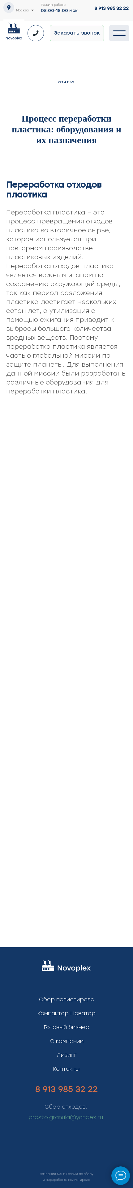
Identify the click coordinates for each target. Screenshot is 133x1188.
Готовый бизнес (66, 1027)
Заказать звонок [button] (77, 33)
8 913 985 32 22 (111, 8)
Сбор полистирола (66, 999)
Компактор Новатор (66, 1013)
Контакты (66, 1068)
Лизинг (67, 1055)
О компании (67, 1041)
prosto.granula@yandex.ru (65, 1117)
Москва (22, 10)
